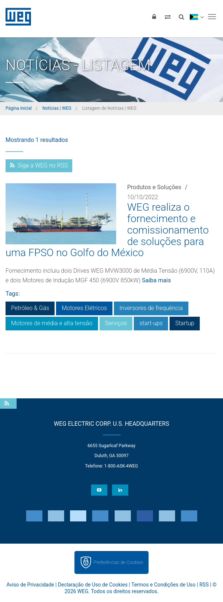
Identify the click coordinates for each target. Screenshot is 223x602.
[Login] (154, 16)
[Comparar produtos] (167, 16)
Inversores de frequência (151, 308)
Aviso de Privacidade (30, 585)
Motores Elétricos (84, 308)
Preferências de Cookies (118, 562)
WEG (15, 16)
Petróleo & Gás (30, 308)
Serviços (116, 323)
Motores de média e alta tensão (52, 323)
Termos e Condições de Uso (163, 585)
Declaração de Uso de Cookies (93, 585)
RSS (204, 585)
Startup (184, 323)
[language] (196, 16)
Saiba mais (156, 280)
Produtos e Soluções (154, 187)
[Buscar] (181, 16)
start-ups (151, 323)
